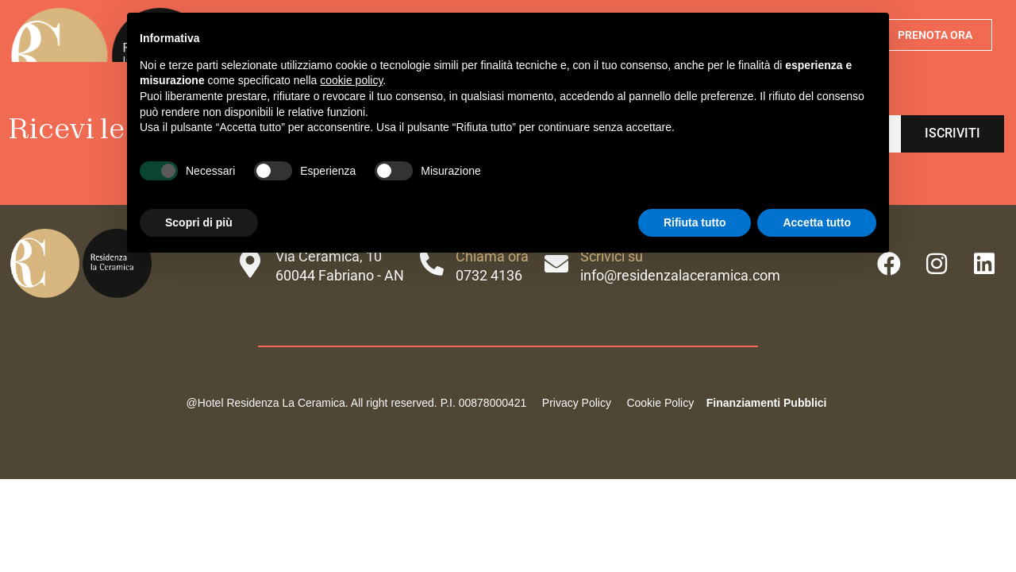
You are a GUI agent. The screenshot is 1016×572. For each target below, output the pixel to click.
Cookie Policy (659, 402)
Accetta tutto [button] (817, 222)
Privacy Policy (576, 402)
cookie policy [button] (351, 80)
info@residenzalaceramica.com (680, 275)
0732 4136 (489, 275)
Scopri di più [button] (199, 222)
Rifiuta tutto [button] (695, 222)
